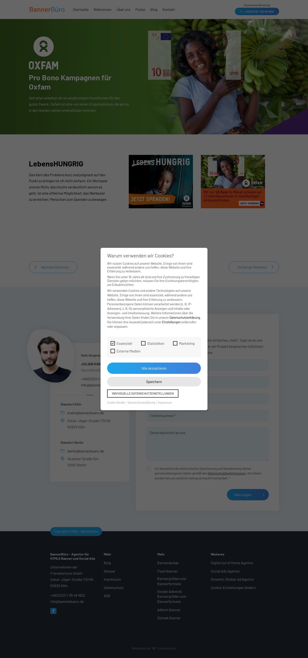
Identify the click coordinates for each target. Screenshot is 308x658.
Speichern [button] (154, 381)
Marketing (184, 343)
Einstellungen (171, 322)
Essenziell (121, 343)
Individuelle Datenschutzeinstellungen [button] (143, 393)
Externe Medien (126, 351)
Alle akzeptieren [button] (154, 368)
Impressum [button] (165, 402)
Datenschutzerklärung (185, 317)
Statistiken (152, 343)
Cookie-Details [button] (116, 402)
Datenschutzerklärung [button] (142, 402)
